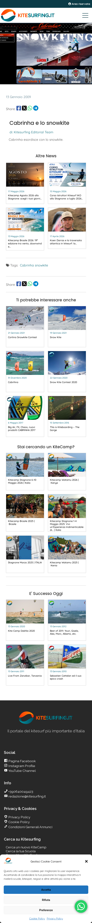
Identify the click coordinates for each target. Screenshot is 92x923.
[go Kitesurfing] (25, 183)
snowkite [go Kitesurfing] (41, 265)
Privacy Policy (55, 918)
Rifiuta (46, 900)
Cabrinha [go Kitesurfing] (27, 265)
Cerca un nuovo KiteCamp (26, 847)
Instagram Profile (21, 766)
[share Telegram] (35, 109)
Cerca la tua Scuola (21, 851)
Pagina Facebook (22, 761)
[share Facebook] (18, 109)
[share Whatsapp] (30, 109)
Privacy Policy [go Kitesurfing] (19, 817)
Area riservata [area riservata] (79, 4)
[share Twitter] (24, 109)
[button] (86, 861)
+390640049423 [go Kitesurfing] (20, 791)
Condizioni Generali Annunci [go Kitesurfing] (30, 827)
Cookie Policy (37, 918)
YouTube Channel (22, 771)
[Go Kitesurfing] (46, 15)
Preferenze (46, 910)
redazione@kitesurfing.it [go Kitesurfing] (27, 796)
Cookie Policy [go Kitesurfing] (19, 822)
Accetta (46, 889)
